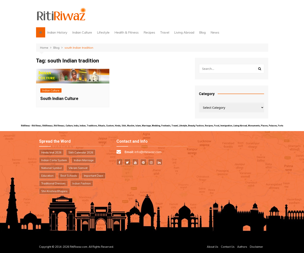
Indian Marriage (84, 160)
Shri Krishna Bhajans (54, 191)
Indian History (57, 32)
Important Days (93, 175)
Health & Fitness (126, 32)
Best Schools (68, 175)
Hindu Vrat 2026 (51, 152)
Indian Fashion (81, 183)
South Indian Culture (59, 98)
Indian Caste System (54, 160)
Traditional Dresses (53, 183)
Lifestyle (103, 32)
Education (47, 175)
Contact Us (228, 246)
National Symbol (51, 168)
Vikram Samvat (78, 168)
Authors (242, 246)
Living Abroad (184, 32)
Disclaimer (256, 246)
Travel (164, 32)
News (215, 32)
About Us (212, 246)
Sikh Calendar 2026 (80, 152)
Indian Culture (82, 32)
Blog (202, 32)
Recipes (149, 32)
